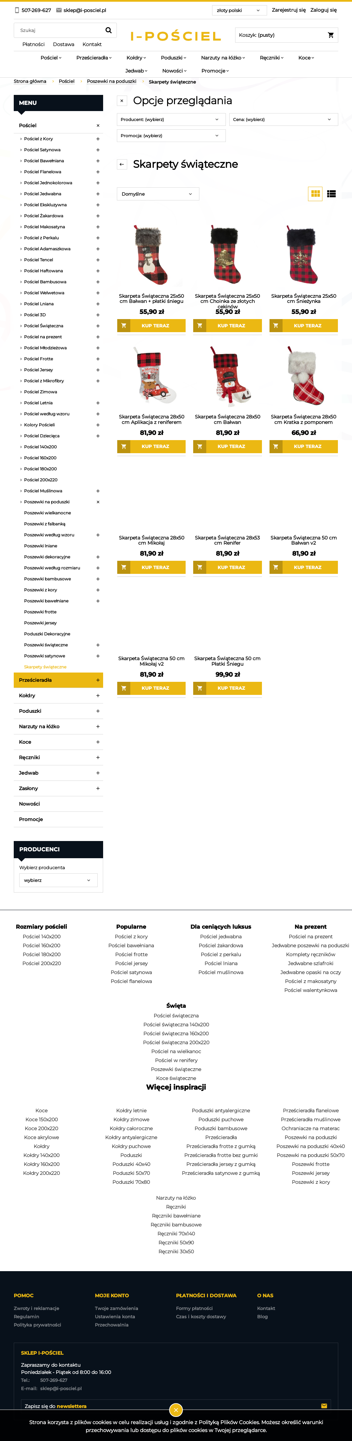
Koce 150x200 (41, 1119)
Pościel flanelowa (131, 981)
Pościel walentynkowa (310, 990)
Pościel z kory (131, 937)
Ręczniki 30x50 (176, 1251)
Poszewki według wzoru (49, 534)
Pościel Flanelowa (42, 171)
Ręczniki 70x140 (176, 1234)
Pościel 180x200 (40, 468)
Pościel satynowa (131, 972)
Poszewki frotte (40, 611)
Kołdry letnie (131, 1110)
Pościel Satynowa (42, 149)
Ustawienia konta (115, 1316)
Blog (262, 1316)
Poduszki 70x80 (131, 1182)
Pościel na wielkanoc (176, 1051)
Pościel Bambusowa (45, 281)
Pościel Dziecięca (41, 435)
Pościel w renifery (176, 1060)
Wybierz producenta (42, 867)
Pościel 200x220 (40, 479)
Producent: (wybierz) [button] (142, 119)
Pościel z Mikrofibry (44, 380)
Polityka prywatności (37, 1325)
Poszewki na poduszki (46, 501)
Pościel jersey (131, 963)
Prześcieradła (35, 680)
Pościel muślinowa (220, 972)
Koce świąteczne (176, 1078)
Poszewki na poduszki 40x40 (310, 1146)
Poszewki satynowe (44, 655)
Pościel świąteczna (176, 1016)
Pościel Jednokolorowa (48, 182)
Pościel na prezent (43, 336)
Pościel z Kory (38, 138)
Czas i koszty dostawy (201, 1316)
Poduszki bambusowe (221, 1128)
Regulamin (26, 1316)
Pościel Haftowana (43, 270)
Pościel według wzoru (46, 413)
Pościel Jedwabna (42, 193)
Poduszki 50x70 (131, 1173)
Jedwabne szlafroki (310, 963)
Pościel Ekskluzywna (45, 204)
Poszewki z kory (40, 589)
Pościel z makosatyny (310, 981)
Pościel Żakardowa (43, 215)
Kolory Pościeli (39, 424)
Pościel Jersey (38, 369)
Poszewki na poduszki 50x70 (310, 1155)
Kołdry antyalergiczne (131, 1137)
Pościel (27, 125)
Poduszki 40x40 (131, 1164)
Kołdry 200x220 (41, 1173)
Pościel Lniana (39, 303)
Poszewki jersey (40, 622)
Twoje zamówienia (116, 1308)
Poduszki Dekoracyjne (47, 633)
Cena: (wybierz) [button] (249, 119)
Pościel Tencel (38, 259)
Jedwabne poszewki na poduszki (310, 945)
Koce (25, 742)
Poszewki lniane (40, 545)
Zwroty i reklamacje (36, 1308)
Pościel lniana (221, 963)
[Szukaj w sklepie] (59, 30)
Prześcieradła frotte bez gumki (221, 1155)
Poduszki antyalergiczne (221, 1110)
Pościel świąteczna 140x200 (176, 1025)
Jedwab (28, 773)
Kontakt (266, 1308)
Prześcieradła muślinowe (310, 1119)
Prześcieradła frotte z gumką (220, 1146)
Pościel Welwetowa (44, 292)
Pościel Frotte (38, 358)
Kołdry (27, 695)
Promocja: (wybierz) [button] (141, 135)
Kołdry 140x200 (41, 1155)
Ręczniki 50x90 (176, 1243)
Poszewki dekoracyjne (47, 556)
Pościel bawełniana (131, 945)
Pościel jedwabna (221, 937)
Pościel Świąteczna (43, 325)
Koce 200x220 (41, 1128)
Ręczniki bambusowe (176, 1225)
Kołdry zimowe (131, 1119)
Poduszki (30, 711)
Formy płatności (194, 1308)
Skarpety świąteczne (45, 666)
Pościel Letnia (38, 402)
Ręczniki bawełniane (176, 1216)
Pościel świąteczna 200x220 (176, 1042)
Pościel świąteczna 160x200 (176, 1033)
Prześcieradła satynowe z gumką (221, 1173)
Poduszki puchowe (220, 1119)
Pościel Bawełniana (44, 160)
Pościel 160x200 (40, 457)
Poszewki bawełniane (46, 600)
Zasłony (28, 788)
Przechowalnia (112, 1325)
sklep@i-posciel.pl (51, 1388)
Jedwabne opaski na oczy (310, 972)
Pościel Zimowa (40, 391)
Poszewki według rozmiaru (52, 567)
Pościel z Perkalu (41, 237)
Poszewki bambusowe (47, 578)
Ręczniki (29, 757)
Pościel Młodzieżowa (45, 347)
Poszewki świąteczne (46, 644)
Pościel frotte (131, 954)
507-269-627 (44, 1380)
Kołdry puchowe (131, 1146)
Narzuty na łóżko (39, 726)
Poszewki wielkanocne (47, 512)
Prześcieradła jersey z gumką (220, 1164)
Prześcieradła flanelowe (311, 1110)
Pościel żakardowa (221, 945)
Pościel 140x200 (40, 446)
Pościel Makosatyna (44, 226)
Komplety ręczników (310, 954)
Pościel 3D (35, 314)
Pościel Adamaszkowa (47, 248)
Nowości (29, 804)
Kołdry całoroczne (131, 1128)
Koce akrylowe (41, 1137)
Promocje (31, 819)
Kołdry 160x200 (41, 1164)
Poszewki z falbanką (44, 523)
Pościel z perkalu (221, 954)
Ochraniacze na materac (311, 1128)
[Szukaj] (109, 30)
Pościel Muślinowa (43, 490)
